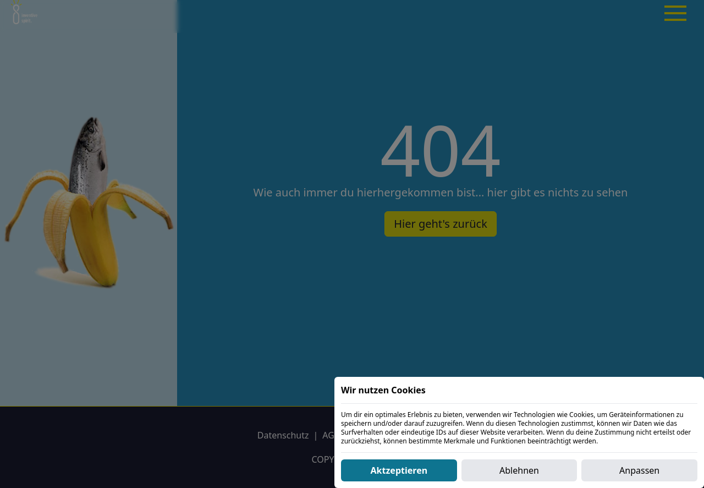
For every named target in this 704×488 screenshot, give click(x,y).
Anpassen (639, 470)
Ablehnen (519, 470)
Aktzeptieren (399, 470)
